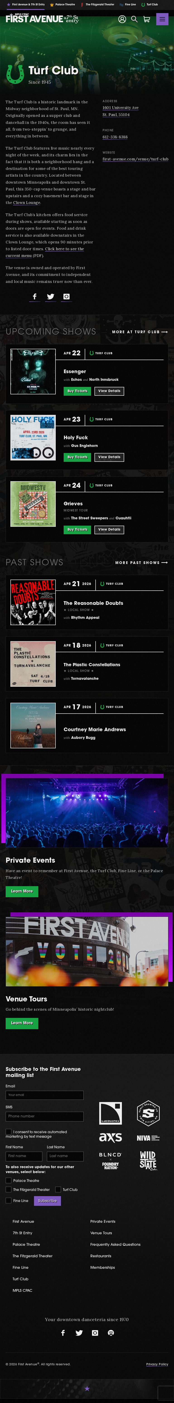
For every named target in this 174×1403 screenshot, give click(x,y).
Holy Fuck (80, 437)
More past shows (137, 563)
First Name (14, 1149)
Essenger (79, 371)
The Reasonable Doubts (104, 603)
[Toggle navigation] (162, 19)
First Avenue (25, 1225)
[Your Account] (122, 19)
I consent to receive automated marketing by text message (36, 1136)
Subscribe (47, 1204)
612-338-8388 (114, 136)
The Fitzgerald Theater (28, 1192)
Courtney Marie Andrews (106, 729)
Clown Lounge (58, 202)
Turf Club (66, 1192)
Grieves (77, 503)
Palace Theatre (22, 1183)
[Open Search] (134, 19)
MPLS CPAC (24, 1295)
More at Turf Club (136, 332)
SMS (9, 1109)
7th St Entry (24, 1236)
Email (10, 1087)
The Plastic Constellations (101, 664)
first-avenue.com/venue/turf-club (134, 159)
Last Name (56, 1149)
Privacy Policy (157, 1368)
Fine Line (17, 1203)
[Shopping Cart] (147, 19)
